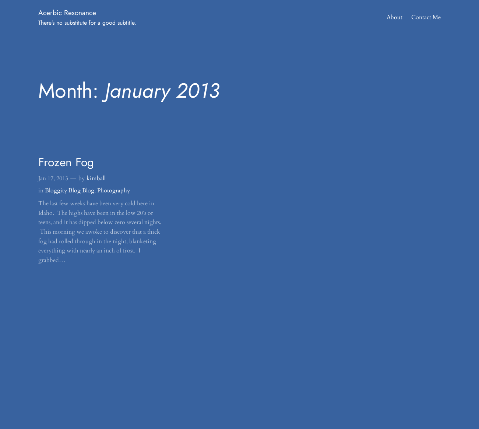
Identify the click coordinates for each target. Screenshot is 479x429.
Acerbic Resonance (67, 12)
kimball (96, 178)
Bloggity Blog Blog (69, 190)
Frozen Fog (66, 162)
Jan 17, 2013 (53, 178)
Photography (113, 190)
